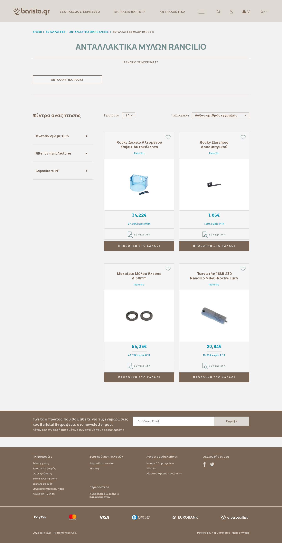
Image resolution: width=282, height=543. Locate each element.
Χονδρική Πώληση (44, 494)
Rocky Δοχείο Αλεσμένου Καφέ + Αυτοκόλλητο (139, 144)
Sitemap (94, 468)
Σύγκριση (139, 235)
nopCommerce (221, 532)
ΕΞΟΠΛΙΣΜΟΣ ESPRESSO (80, 11)
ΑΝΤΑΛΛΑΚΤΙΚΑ (172, 11)
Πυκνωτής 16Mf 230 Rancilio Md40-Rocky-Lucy (214, 275)
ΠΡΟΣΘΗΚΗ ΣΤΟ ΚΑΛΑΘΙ (139, 246)
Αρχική (37, 32)
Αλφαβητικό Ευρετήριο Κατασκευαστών (104, 495)
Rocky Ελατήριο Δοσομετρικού (214, 144)
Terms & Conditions (45, 478)
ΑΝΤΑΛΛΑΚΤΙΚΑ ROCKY (67, 79)
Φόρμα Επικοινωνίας (101, 463)
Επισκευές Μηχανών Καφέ (48, 488)
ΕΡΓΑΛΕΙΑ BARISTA (130, 11)
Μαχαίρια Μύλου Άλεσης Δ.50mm (139, 275)
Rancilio (139, 153)
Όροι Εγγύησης (42, 473)
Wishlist (151, 468)
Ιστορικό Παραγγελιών (160, 463)
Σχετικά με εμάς (43, 483)
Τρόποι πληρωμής (44, 468)
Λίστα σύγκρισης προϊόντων (164, 473)
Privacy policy (41, 463)
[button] (201, 11)
